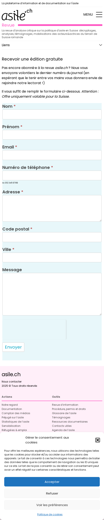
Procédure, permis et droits (69, 409)
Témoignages (61, 417)
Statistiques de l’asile (15, 421)
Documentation (12, 409)
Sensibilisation (11, 426)
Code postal (17, 229)
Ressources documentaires (70, 421)
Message (12, 270)
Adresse (12, 192)
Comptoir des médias (16, 413)
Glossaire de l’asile (64, 413)
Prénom (12, 127)
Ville (8, 249)
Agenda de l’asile (63, 430)
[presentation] (34, 328)
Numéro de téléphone (27, 167)
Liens (6, 45)
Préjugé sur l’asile (13, 417)
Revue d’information (65, 405)
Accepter (52, 482)
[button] (98, 440)
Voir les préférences (52, 505)
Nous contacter (12, 381)
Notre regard (10, 405)
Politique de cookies (50, 514)
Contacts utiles (62, 426)
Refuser (52, 493)
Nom (9, 106)
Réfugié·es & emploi (14, 430)
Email (9, 147)
